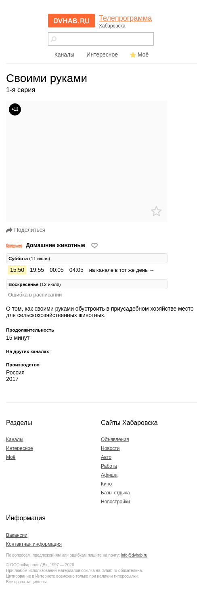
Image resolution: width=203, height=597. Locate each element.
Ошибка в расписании (35, 295)
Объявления (115, 439)
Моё (143, 54)
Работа (109, 466)
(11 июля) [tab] (29, 258)
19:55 (37, 270)
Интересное (102, 54)
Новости (110, 448)
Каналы (64, 54)
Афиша (109, 475)
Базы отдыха (115, 493)
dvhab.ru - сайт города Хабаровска (71, 20)
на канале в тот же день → (122, 270)
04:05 (76, 270)
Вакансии (16, 535)
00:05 (57, 270)
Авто (106, 457)
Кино (106, 484)
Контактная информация (34, 544)
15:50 (17, 270)
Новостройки (115, 502)
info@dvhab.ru (134, 555)
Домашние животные (46, 245)
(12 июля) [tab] (34, 284)
